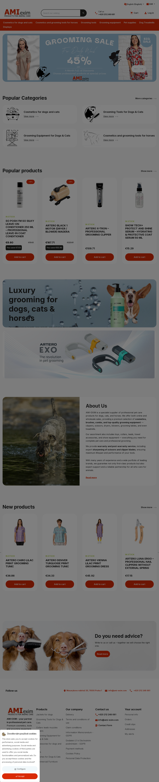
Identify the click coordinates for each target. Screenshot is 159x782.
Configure (20, 769)
